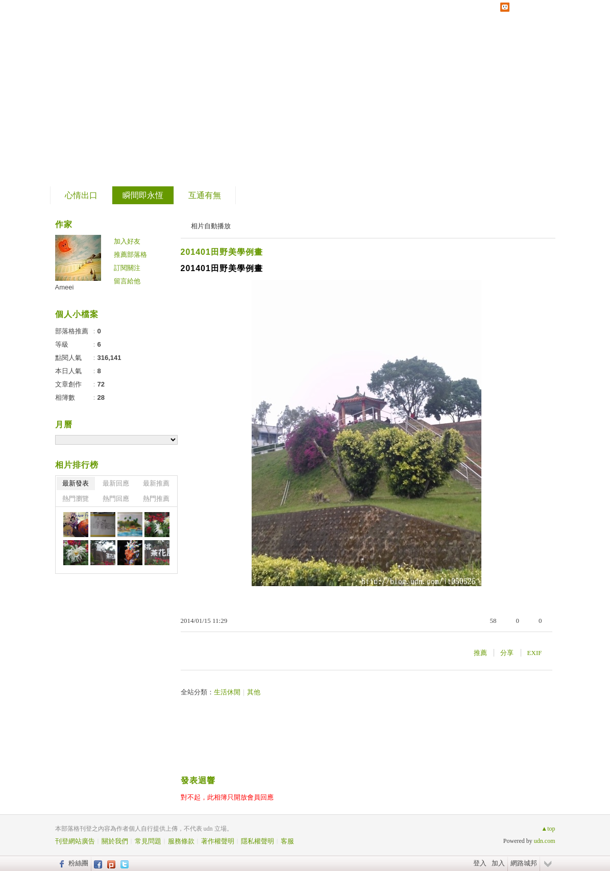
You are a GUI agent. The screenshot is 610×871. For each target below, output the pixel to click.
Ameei (64, 287)
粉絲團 (78, 863)
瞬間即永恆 (143, 195)
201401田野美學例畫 (222, 252)
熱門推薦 (156, 498)
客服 (287, 841)
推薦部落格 (130, 254)
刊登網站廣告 (75, 841)
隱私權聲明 (257, 841)
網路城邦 (523, 863)
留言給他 (127, 281)
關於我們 (115, 841)
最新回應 (116, 483)
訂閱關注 (127, 268)
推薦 (480, 653)
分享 (507, 653)
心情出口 (81, 195)
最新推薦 (156, 483)
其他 (253, 692)
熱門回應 (116, 498)
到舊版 (125, 94)
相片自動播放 (211, 226)
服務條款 (181, 841)
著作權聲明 (217, 841)
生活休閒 (227, 692)
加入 (498, 863)
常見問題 (148, 841)
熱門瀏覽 (75, 498)
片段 (82, 89)
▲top (548, 828)
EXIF (534, 653)
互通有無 (204, 195)
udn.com (544, 840)
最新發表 (75, 483)
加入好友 (127, 241)
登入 (479, 863)
